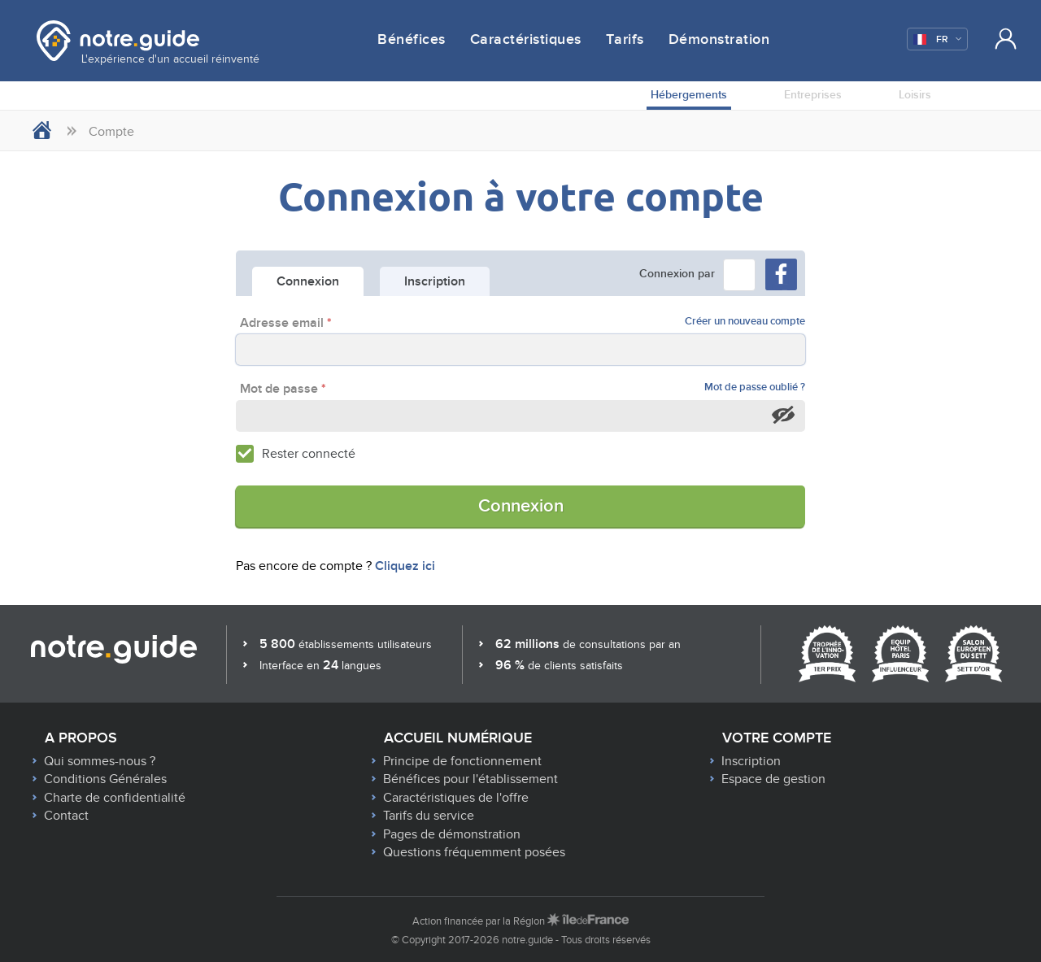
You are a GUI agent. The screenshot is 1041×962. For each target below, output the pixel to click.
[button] (739, 275)
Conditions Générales (105, 779)
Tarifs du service (428, 815)
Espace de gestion (773, 779)
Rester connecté (308, 453)
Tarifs (625, 40)
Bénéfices (411, 40)
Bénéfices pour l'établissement (470, 779)
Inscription (751, 761)
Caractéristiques (525, 40)
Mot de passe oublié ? (754, 387)
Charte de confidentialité (114, 797)
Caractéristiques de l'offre (456, 797)
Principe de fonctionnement (462, 761)
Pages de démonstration (451, 834)
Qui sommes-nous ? (99, 761)
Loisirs (915, 95)
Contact (66, 815)
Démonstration (719, 40)
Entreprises (813, 95)
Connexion (521, 506)
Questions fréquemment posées (474, 852)
